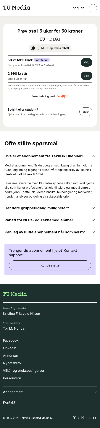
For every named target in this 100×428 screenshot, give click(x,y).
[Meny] (93, 8)
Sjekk (86, 111)
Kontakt (50, 402)
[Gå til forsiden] (15, 293)
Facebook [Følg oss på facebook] (11, 340)
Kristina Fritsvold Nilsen (21, 314)
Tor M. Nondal (14, 328)
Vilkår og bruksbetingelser (23, 371)
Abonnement (50, 392)
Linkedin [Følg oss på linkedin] (9, 348)
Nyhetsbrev (12, 363)
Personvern (12, 378)
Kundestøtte (50, 265)
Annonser (10, 356)
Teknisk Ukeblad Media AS (37, 417)
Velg (86, 62)
